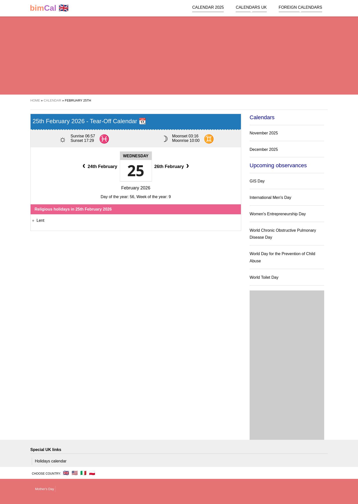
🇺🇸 (75, 473)
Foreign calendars (300, 7)
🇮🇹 (83, 473)
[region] (179, 55)
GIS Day (257, 181)
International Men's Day (270, 197)
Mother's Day (44, 489)
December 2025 (264, 149)
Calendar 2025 (208, 7)
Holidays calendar (50, 461)
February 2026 (135, 187)
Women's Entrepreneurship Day (278, 214)
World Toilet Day (264, 277)
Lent (40, 220)
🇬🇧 (49, 8)
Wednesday (136, 156)
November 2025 (264, 133)
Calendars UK (251, 7)
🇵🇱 (92, 473)
